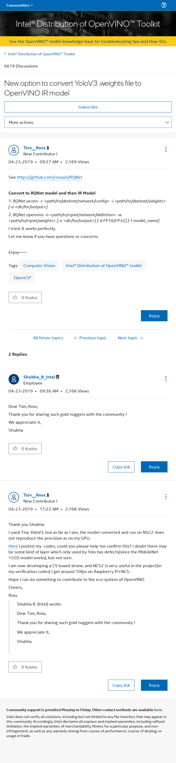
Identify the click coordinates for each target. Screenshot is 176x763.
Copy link (121, 467)
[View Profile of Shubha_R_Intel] (41, 377)
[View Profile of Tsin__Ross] (36, 148)
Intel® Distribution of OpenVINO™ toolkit (104, 265)
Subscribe (88, 107)
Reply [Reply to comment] (154, 467)
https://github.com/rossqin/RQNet (49, 177)
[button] (165, 149)
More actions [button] (21, 122)
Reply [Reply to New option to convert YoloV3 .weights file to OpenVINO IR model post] (154, 316)
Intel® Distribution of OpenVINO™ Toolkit (41, 53)
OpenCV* (22, 277)
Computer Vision (39, 265)
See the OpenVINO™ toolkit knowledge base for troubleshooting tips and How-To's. (88, 41)
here (158, 709)
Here (13, 546)
